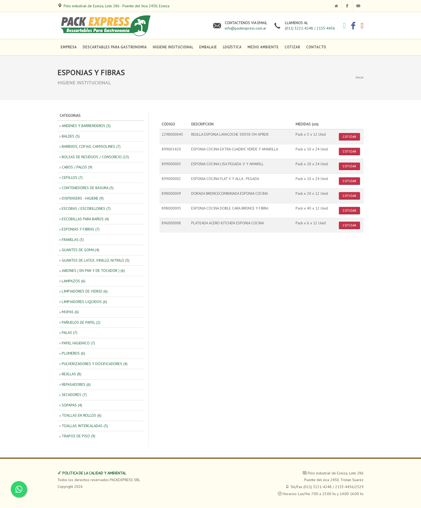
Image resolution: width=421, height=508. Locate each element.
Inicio (360, 77)
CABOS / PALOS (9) (77, 167)
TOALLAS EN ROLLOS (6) (81, 415)
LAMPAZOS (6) (73, 281)
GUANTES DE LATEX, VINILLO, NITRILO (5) (95, 260)
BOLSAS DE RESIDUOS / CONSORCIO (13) (95, 156)
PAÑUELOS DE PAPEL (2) (81, 322)
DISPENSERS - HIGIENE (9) (83, 198)
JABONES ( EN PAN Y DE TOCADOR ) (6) (93, 270)
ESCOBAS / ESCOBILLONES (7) (86, 208)
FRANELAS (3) (73, 239)
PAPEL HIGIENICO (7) (78, 343)
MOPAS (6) (70, 311)
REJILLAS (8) (71, 374)
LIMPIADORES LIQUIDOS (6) (84, 301)
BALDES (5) (71, 136)
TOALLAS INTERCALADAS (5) (85, 425)
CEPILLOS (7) (72, 177)
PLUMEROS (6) (73, 353)
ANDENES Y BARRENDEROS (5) (86, 125)
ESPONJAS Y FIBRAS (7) (81, 229)
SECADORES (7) (74, 394)
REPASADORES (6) (76, 384)
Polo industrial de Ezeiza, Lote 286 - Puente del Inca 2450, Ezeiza (116, 5)
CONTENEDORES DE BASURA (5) (88, 187)
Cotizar (349, 137)
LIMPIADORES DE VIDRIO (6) (85, 291)
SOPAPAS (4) (72, 405)
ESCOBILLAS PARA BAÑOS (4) (85, 219)
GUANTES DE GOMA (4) (80, 249)
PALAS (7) (69, 332)
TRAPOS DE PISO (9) (78, 436)
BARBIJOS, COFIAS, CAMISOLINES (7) (91, 146)
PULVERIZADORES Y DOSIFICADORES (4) (95, 363)
